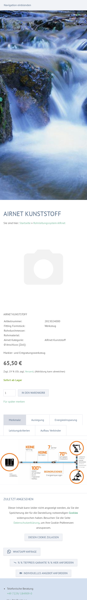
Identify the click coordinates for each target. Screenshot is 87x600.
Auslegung (37, 420)
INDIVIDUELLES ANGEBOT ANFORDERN (43, 573)
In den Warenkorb (33, 392)
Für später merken (14, 401)
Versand (29, 371)
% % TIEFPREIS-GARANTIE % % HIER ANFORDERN (44, 562)
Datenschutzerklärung (27, 522)
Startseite (25, 223)
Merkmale (15, 420)
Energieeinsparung (66, 420)
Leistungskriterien (19, 430)
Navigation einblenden (17, 5)
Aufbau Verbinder (50, 430)
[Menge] (9, 392)
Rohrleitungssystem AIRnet (49, 223)
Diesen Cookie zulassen (43, 537)
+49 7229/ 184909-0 (19, 593)
